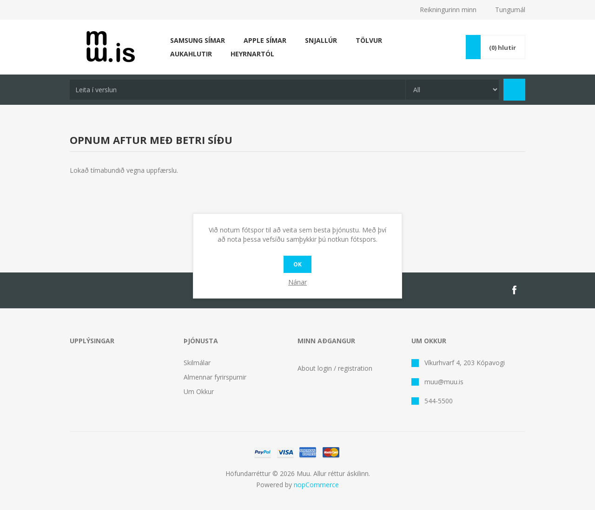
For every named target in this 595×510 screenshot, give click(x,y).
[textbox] (237, 90)
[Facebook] (514, 290)
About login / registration (335, 368)
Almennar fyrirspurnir (215, 377)
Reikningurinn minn (448, 9)
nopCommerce (316, 484)
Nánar (297, 282)
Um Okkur (199, 391)
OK (297, 264)
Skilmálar (197, 362)
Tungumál (510, 9)
